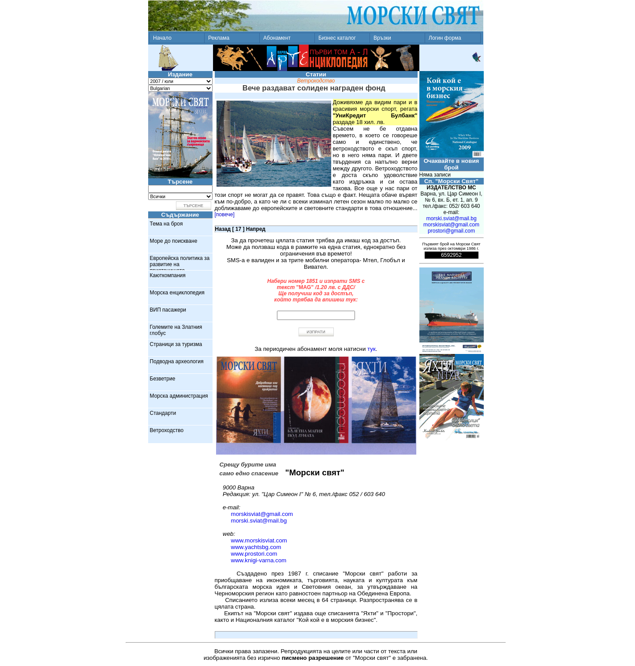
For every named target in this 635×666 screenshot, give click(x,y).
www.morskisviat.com (259, 540)
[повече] (225, 214)
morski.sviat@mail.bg (259, 520)
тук (371, 349)
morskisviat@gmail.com (262, 514)
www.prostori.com (254, 553)
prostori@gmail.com (451, 231)
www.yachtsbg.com (256, 547)
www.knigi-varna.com (259, 560)
